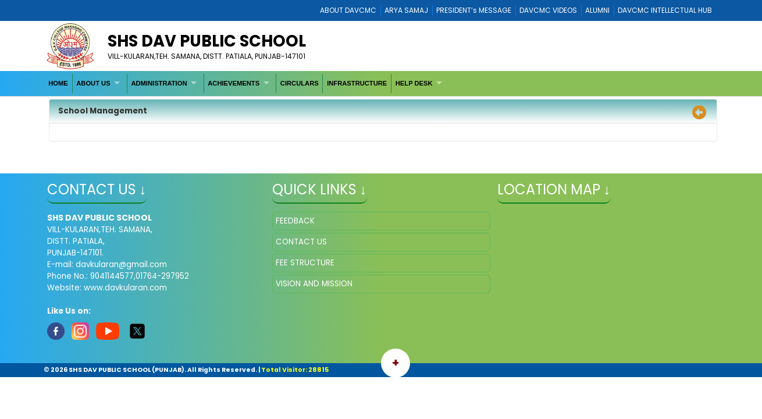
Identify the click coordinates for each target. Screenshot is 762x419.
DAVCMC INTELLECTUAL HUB (665, 10)
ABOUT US (93, 83)
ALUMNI (597, 10)
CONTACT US (301, 241)
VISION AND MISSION (314, 283)
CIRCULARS (299, 83)
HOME (58, 83)
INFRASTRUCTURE (357, 83)
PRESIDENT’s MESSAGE (473, 10)
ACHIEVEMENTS (233, 83)
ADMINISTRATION (159, 83)
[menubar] (247, 83)
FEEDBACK (295, 220)
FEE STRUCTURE (305, 262)
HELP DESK (414, 83)
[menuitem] (59, 83)
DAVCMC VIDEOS (548, 10)
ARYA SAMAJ (406, 10)
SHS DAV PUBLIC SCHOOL (207, 41)
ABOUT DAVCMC (348, 10)
